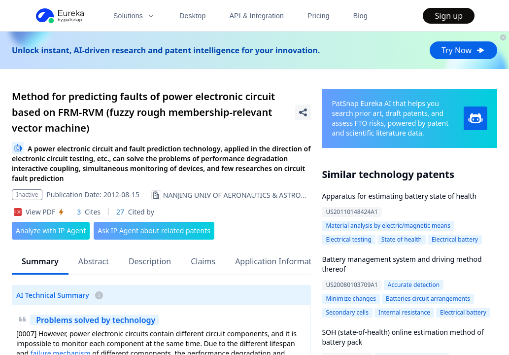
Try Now (463, 50)
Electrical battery (455, 239)
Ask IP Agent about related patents (154, 230)
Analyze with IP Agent (51, 230)
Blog (360, 16)
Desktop (192, 16)
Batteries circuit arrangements (428, 298)
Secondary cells (347, 312)
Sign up (449, 15)
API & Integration (256, 16)
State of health (401, 239)
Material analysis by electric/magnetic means (388, 225)
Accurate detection (414, 285)
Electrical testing (348, 239)
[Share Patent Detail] (303, 112)
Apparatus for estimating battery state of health (399, 196)
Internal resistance (404, 312)
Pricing (318, 16)
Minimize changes (351, 298)
